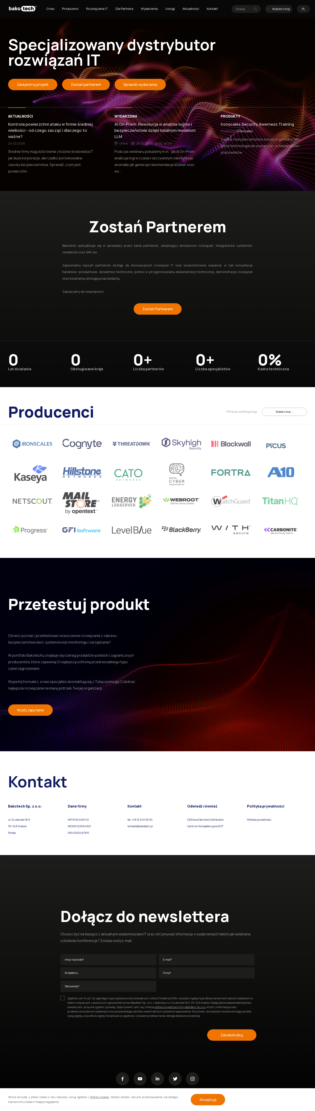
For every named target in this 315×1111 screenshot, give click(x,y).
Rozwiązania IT (97, 9)
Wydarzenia (149, 9)
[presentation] (93, 1035)
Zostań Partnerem (157, 309)
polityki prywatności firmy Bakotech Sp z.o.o (180, 1007)
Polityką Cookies (99, 1097)
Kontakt (212, 9)
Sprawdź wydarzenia (140, 84)
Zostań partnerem (86, 84)
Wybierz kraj (279, 9)
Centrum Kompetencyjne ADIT (205, 826)
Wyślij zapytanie (30, 710)
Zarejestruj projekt (33, 84)
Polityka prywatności (259, 820)
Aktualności (190, 9)
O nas (50, 9)
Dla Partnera (124, 9)
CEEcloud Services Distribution (205, 820)
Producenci (70, 9)
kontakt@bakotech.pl (140, 826)
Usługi (170, 9)
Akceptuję (208, 1099)
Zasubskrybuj (231, 1035)
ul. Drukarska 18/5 (19, 820)
